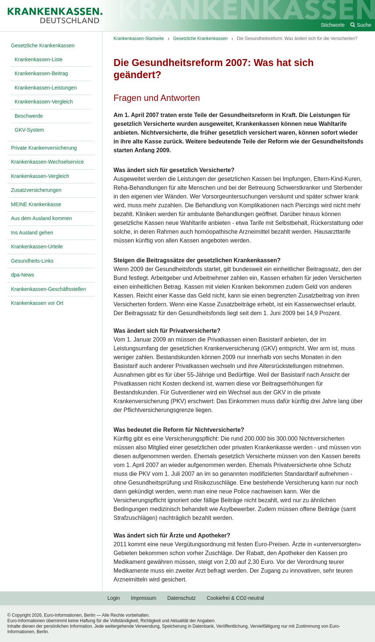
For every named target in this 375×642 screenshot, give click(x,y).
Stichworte (333, 25)
